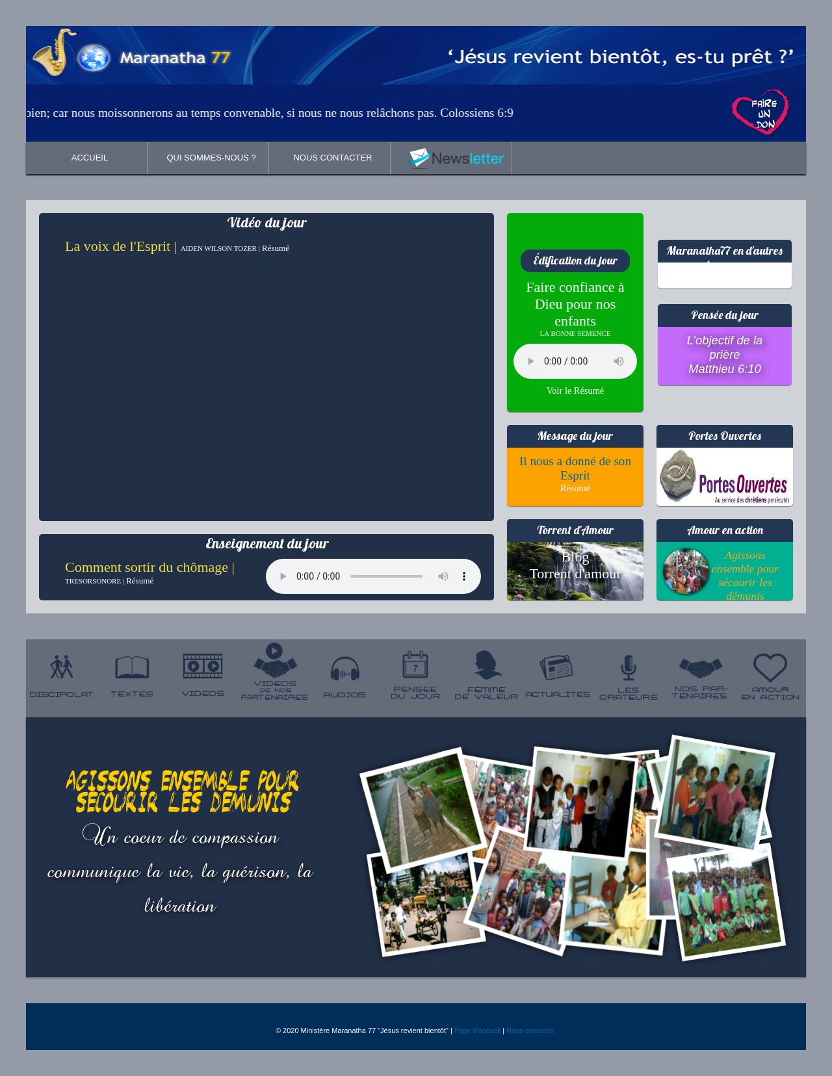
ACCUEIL (90, 157)
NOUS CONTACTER (332, 157)
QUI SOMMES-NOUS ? (210, 157)
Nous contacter (530, 1030)
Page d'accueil (477, 1030)
